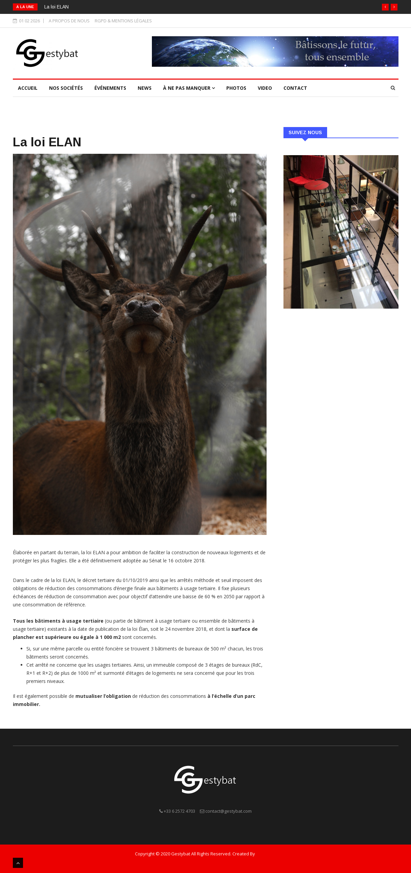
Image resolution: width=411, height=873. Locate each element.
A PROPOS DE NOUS (69, 21)
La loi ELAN (56, 6)
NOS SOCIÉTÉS (66, 88)
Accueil (28, 88)
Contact (295, 88)
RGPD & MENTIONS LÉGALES (123, 21)
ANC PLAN (266, 854)
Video (265, 88)
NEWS (145, 88)
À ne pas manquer (189, 88)
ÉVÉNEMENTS (110, 88)
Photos (236, 88)
